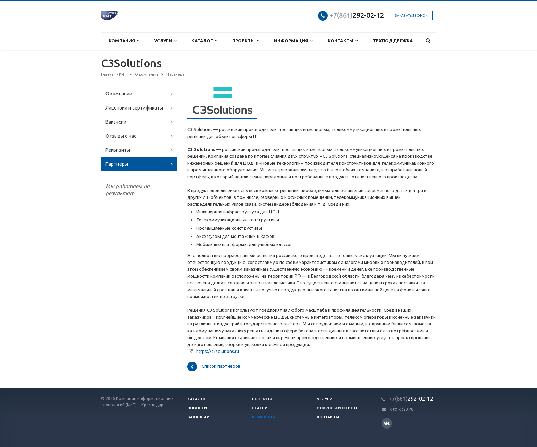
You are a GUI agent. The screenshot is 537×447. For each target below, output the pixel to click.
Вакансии (115, 122)
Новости (197, 408)
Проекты (245, 40)
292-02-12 (356, 15)
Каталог (204, 40)
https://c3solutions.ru (217, 351)
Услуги (165, 40)
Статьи (260, 408)
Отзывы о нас (120, 136)
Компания (124, 40)
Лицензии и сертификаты (134, 108)
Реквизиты (117, 150)
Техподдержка (393, 40)
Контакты (343, 40)
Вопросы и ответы (338, 408)
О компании (118, 94)
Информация (293, 40)
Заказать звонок (411, 15)
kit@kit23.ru (401, 409)
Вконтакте (387, 423)
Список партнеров (213, 366)
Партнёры (116, 164)
